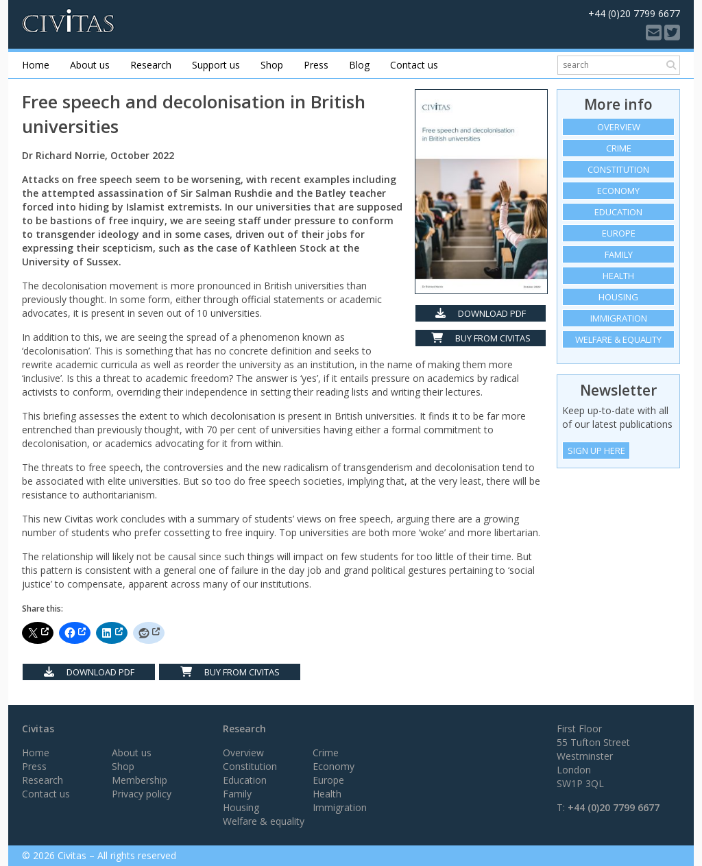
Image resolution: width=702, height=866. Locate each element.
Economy (618, 190)
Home (35, 64)
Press (316, 64)
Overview (618, 127)
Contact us (414, 64)
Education (618, 212)
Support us (216, 64)
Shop (272, 64)
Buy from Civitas (481, 338)
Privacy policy (141, 793)
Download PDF (480, 313)
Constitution (618, 169)
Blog (359, 64)
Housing (618, 297)
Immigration (618, 318)
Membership (139, 779)
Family (619, 254)
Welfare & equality (618, 339)
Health (618, 275)
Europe (619, 233)
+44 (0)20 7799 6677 (613, 807)
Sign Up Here (596, 450)
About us (90, 64)
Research (150, 64)
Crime (618, 148)
